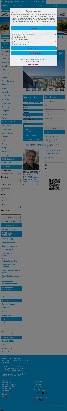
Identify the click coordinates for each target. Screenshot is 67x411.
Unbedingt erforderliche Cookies (24, 35)
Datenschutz (34, 59)
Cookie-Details (24, 59)
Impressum (43, 59)
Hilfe (33, 23)
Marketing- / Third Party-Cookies (24, 42)
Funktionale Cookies (20, 37)
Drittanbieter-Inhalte (20, 44)
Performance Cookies (21, 39)
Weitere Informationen (33, 61)
